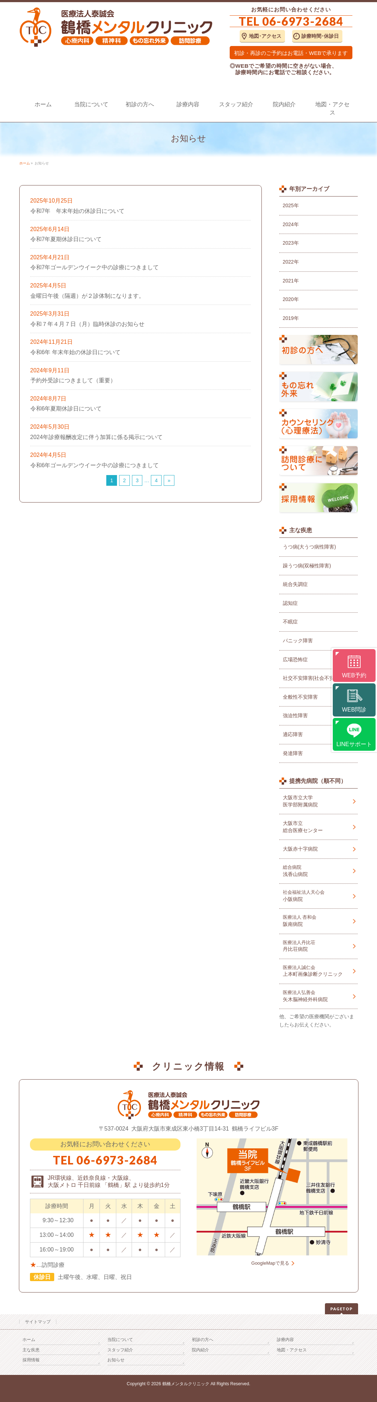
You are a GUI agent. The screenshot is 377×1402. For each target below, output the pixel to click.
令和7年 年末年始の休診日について (77, 211)
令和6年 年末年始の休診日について (75, 352)
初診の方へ (202, 1339)
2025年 (291, 205)
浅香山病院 (318, 871)
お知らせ (115, 1359)
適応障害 (293, 734)
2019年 (291, 318)
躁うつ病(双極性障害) (307, 566)
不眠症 (290, 621)
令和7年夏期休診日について (66, 239)
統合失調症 (295, 584)
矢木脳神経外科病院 (318, 996)
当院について (120, 1339)
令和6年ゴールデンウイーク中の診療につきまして (94, 465)
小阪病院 (318, 895)
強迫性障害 (295, 715)
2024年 (291, 224)
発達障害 (293, 753)
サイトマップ (38, 1322)
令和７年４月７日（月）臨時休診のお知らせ (87, 324)
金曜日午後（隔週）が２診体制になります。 (87, 296)
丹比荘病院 (318, 946)
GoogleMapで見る (270, 1263)
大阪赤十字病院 (300, 849)
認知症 (290, 603)
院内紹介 (200, 1349)
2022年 (291, 262)
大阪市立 (318, 827)
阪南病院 (318, 920)
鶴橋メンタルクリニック (185, 1383)
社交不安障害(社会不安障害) (314, 678)
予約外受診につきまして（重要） (73, 380)
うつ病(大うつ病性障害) (309, 547)
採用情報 (31, 1359)
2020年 (291, 299)
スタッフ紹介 (120, 1349)
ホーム (28, 1339)
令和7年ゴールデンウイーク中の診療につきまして (94, 267)
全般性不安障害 (300, 697)
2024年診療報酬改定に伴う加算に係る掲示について (96, 437)
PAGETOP (341, 1308)
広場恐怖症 (295, 659)
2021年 (291, 281)
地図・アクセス (292, 1349)
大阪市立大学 (318, 801)
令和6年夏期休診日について (66, 409)
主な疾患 (31, 1349)
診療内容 (285, 1339)
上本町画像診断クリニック (318, 971)
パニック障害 (298, 640)
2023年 (291, 243)
